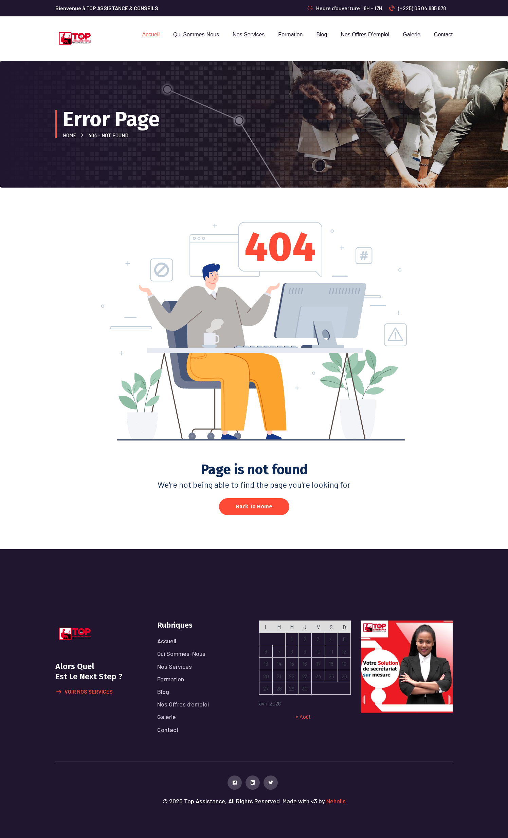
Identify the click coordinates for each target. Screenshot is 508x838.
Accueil (151, 34)
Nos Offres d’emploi (365, 34)
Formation (290, 34)
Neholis (336, 801)
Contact (443, 34)
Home (70, 135)
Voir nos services (84, 692)
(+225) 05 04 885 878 (417, 8)
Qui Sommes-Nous (196, 34)
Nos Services (249, 34)
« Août (303, 716)
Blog (321, 34)
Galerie (411, 34)
